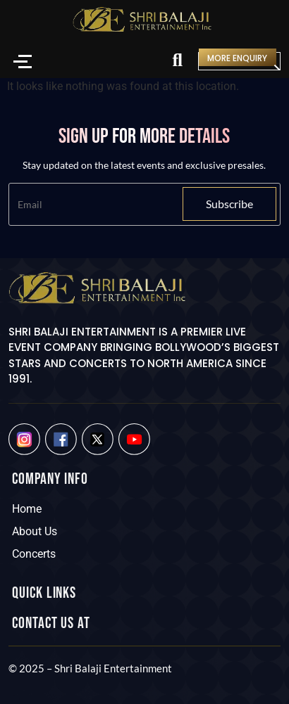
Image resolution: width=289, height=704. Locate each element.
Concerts (34, 554)
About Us (34, 531)
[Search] (178, 61)
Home (27, 509)
